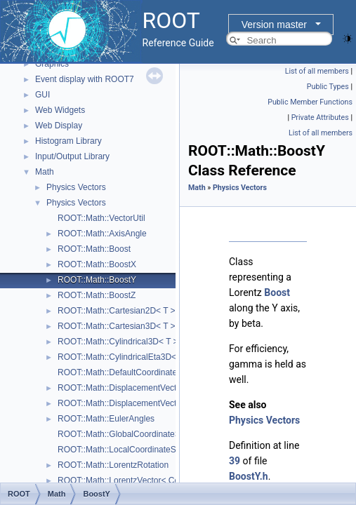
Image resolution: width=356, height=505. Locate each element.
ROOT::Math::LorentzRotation (113, 465)
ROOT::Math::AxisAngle (102, 233)
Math (44, 172)
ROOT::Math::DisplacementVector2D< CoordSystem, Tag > (168, 388)
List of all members (317, 71)
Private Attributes (320, 117)
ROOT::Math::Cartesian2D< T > (117, 311)
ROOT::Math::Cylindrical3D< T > (118, 341)
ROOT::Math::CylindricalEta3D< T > (124, 357)
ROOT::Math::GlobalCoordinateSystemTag (137, 434)
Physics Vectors (76, 187)
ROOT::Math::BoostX (97, 264)
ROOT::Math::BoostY (97, 280)
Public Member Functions (310, 102)
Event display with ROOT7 (84, 79)
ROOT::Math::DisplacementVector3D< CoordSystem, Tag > (168, 403)
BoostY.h (248, 476)
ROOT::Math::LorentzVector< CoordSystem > (142, 480)
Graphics (52, 64)
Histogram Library (68, 141)
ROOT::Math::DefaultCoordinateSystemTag (138, 372)
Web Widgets (60, 110)
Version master (274, 24)
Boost (277, 292)
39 (234, 460)
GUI (42, 95)
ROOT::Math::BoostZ (97, 295)
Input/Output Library (72, 156)
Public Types (328, 86)
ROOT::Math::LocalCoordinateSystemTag (135, 449)
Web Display (58, 125)
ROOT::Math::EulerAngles (106, 419)
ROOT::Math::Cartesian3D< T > (117, 326)
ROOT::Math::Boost (94, 249)
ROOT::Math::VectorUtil (101, 218)
